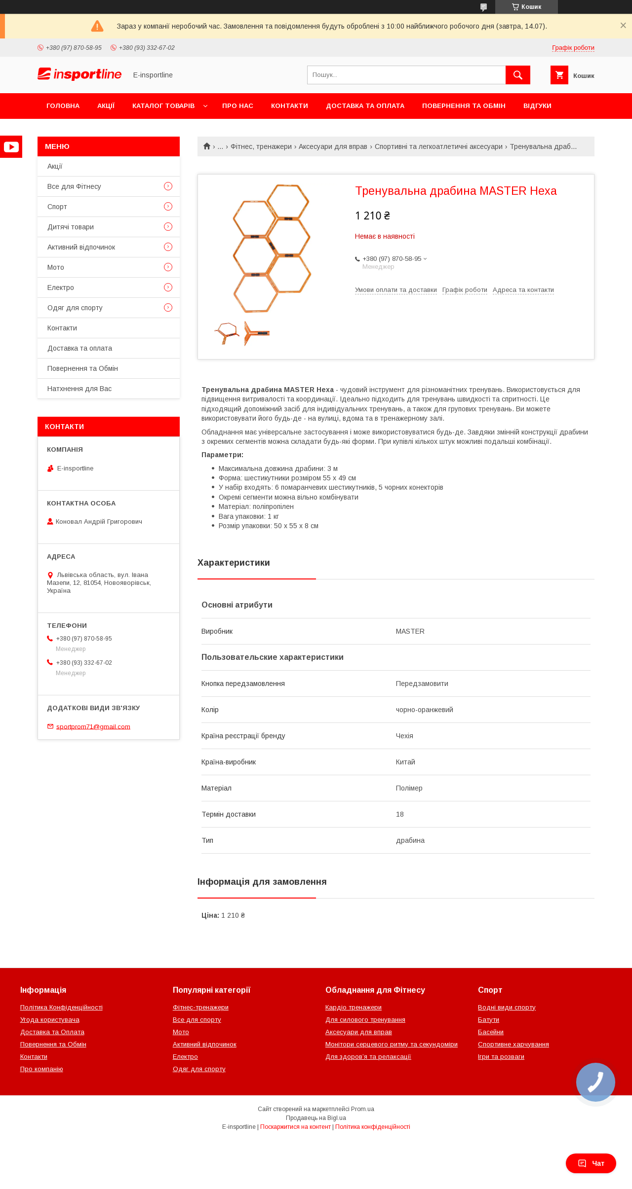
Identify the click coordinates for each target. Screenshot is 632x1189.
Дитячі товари (70, 227)
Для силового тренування (365, 1019)
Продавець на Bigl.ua (316, 1118)
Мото (55, 267)
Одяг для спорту (75, 308)
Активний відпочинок (81, 247)
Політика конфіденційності (372, 1126)
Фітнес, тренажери (261, 146)
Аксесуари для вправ (333, 146)
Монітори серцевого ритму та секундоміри (391, 1044)
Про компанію (41, 1069)
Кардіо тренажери (353, 1007)
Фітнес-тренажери (201, 1007)
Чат (591, 1163)
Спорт (57, 207)
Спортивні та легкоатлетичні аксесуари (439, 146)
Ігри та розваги (501, 1056)
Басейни (491, 1032)
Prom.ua (362, 1109)
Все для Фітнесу (74, 186)
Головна (62, 105)
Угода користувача (49, 1019)
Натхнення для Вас (79, 389)
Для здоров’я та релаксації (368, 1056)
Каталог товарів (163, 105)
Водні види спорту (507, 1007)
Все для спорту (197, 1019)
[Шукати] (518, 75)
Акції (106, 105)
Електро (60, 287)
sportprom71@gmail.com (93, 726)
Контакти (289, 105)
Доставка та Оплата (52, 1032)
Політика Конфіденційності (61, 1007)
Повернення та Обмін (464, 105)
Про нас (237, 105)
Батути (488, 1019)
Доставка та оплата (365, 105)
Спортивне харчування (513, 1044)
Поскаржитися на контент (295, 1126)
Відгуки (537, 105)
